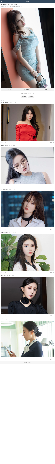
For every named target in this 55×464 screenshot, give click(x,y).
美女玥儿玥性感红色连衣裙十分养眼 (8, 102)
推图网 (27, 1)
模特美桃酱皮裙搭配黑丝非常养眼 (8, 189)
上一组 (9, 89)
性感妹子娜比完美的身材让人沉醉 (8, 145)
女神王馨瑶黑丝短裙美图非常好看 (8, 275)
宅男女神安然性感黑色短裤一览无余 (8, 319)
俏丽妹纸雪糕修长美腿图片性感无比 (8, 232)
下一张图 (45, 89)
